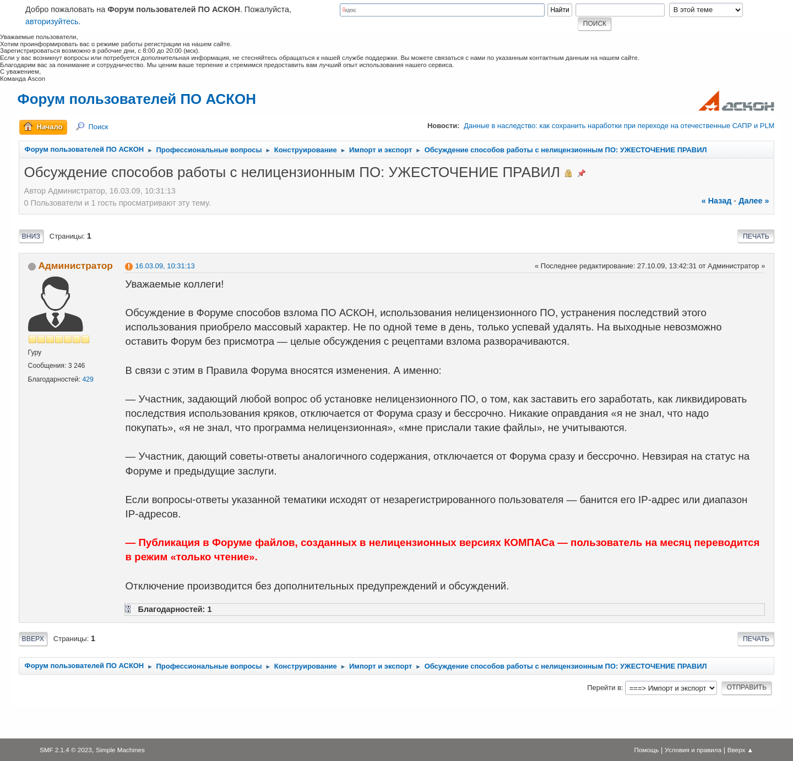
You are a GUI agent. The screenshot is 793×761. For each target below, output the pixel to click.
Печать (756, 236)
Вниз (31, 236)
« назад (717, 200)
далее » (753, 200)
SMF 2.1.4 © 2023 (66, 749)
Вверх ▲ (740, 749)
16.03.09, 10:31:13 (165, 266)
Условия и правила (693, 749)
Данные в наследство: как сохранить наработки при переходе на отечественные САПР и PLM (619, 126)
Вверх (33, 639)
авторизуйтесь (52, 21)
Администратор (75, 265)
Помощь (646, 749)
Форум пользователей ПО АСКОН (137, 99)
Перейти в (604, 687)
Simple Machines (120, 749)
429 (87, 379)
